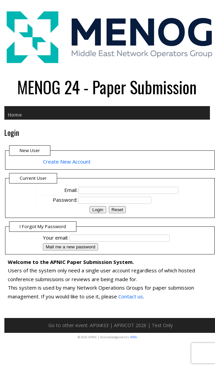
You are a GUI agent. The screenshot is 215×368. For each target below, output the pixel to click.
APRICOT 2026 (130, 325)
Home (15, 115)
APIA (133, 337)
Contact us (130, 296)
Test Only (162, 325)
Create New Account (67, 161)
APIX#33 (99, 325)
